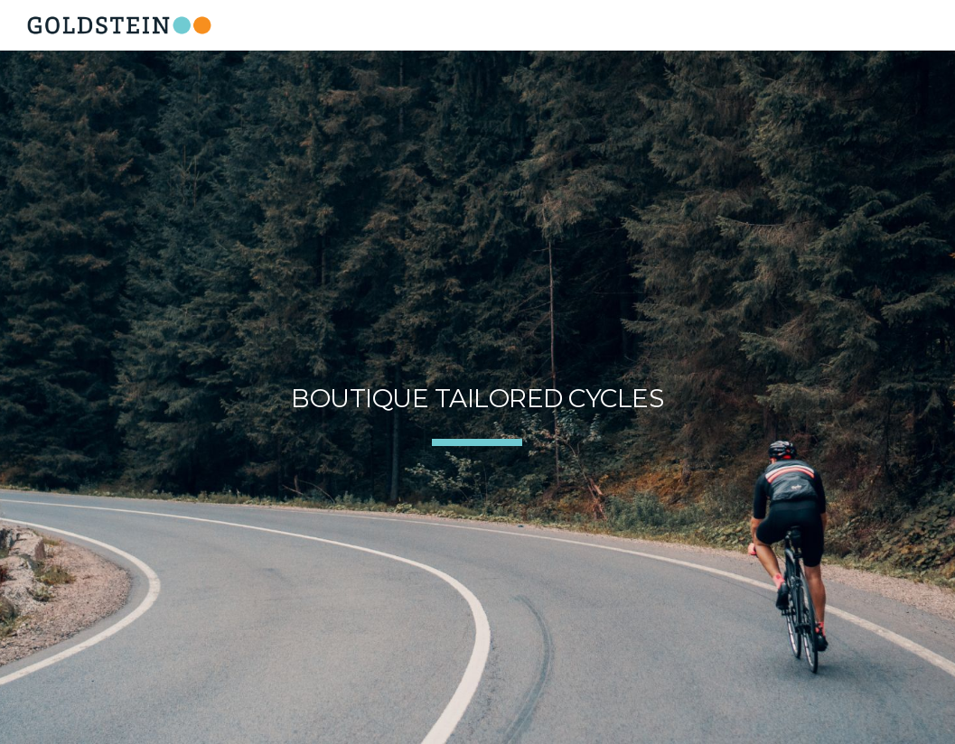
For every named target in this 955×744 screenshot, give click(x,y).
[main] (477, 397)
